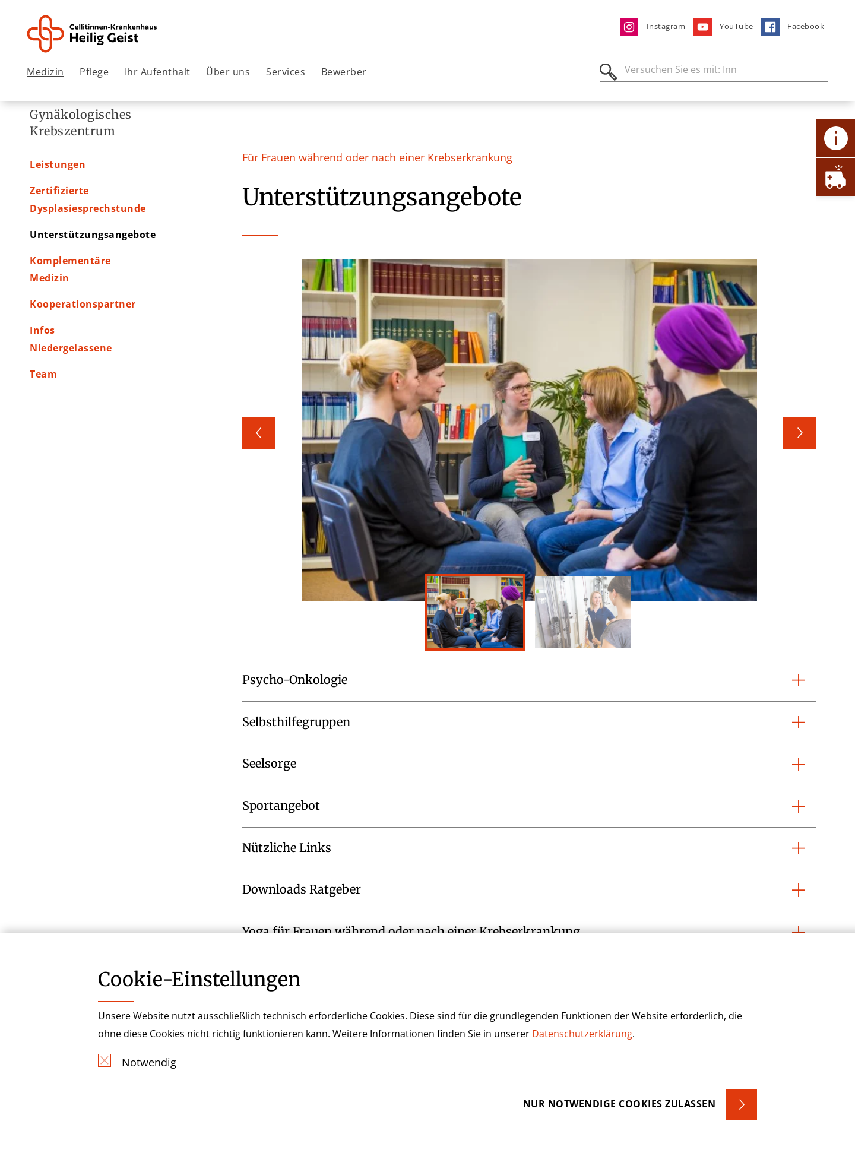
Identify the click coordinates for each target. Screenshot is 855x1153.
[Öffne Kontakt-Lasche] (835, 138)
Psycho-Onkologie (294, 680)
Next (799, 433)
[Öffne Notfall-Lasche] (835, 176)
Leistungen (58, 207)
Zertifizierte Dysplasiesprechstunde (119, 233)
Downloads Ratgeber (301, 889)
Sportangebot (281, 806)
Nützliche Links (286, 848)
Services (285, 71)
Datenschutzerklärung (582, 1033)
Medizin (45, 71)
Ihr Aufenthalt (158, 71)
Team (43, 363)
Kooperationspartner (83, 311)
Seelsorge (269, 763)
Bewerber (344, 71)
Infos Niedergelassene (85, 337)
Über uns (228, 71)
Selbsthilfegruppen (296, 722)
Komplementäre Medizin (91, 285)
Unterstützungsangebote (93, 259)
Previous (259, 433)
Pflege (94, 71)
